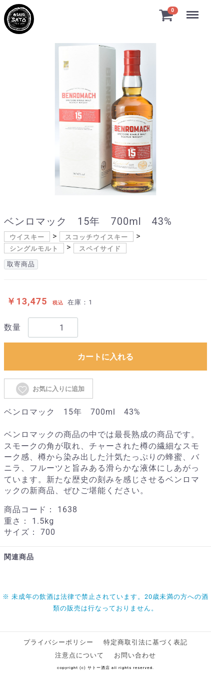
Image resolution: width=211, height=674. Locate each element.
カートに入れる (106, 357)
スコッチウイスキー (96, 237)
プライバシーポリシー (59, 642)
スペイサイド (100, 248)
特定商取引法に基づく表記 (146, 642)
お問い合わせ (135, 655)
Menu (193, 10)
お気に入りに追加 (49, 389)
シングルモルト (34, 248)
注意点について (79, 655)
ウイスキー (27, 237)
